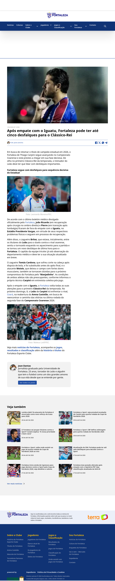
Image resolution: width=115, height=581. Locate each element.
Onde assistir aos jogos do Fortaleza (56, 560)
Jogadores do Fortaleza (37, 539)
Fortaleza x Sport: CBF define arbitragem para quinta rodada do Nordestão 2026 (89, 431)
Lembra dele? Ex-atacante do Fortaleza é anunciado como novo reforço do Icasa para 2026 (38, 414)
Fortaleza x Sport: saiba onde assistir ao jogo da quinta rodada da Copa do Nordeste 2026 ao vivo (37, 449)
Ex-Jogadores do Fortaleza (34, 551)
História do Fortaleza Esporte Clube (15, 540)
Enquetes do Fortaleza (77, 548)
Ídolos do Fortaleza (35, 556)
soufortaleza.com (41, 514)
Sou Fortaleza (78, 26)
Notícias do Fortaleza (77, 539)
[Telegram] (106, 142)
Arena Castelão (13, 550)
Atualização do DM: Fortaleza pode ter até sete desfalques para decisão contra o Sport (89, 449)
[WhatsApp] (103, 142)
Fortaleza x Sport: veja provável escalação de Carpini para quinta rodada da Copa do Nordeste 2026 (89, 414)
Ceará (10, 294)
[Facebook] (96, 142)
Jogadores (45, 25)
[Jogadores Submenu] (51, 25)
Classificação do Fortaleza (55, 554)
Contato (92, 25)
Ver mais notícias (16, 484)
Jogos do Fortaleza (56, 548)
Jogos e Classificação (59, 26)
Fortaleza (30, 222)
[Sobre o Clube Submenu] (37, 26)
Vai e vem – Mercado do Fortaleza (77, 553)
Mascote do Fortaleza (15, 554)
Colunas (19, 25)
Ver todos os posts (27, 382)
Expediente (73, 558)
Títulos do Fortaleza (14, 546)
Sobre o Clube (28, 26)
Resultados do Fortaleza (54, 543)
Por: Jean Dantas (15, 143)
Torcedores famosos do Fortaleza (15, 559)
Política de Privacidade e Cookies (50, 572)
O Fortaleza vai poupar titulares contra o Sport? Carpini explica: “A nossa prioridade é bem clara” (38, 432)
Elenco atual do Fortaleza (34, 544)
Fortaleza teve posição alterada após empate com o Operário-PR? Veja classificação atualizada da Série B (87, 467)
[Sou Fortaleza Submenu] (86, 26)
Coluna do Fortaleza (77, 543)
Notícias (10, 25)
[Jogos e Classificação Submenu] (71, 26)
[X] (99, 142)
